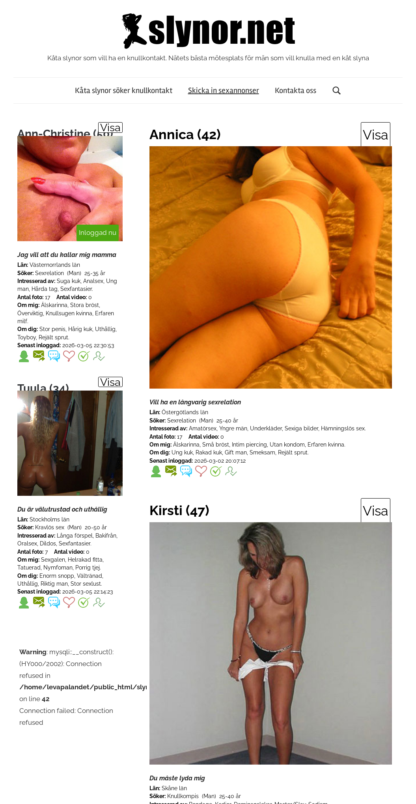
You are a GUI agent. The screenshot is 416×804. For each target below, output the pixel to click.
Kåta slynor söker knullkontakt (123, 90)
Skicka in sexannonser (223, 90)
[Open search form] (336, 90)
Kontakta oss (295, 90)
